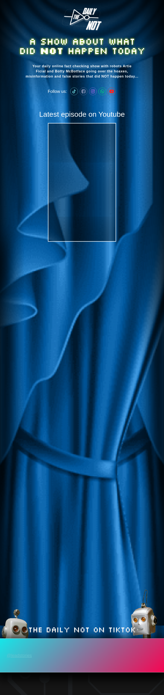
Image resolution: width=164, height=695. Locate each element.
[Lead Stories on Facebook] (83, 91)
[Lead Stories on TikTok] (74, 91)
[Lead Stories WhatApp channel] (102, 91)
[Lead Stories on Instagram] (93, 91)
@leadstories (19, 655)
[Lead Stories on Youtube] (112, 91)
